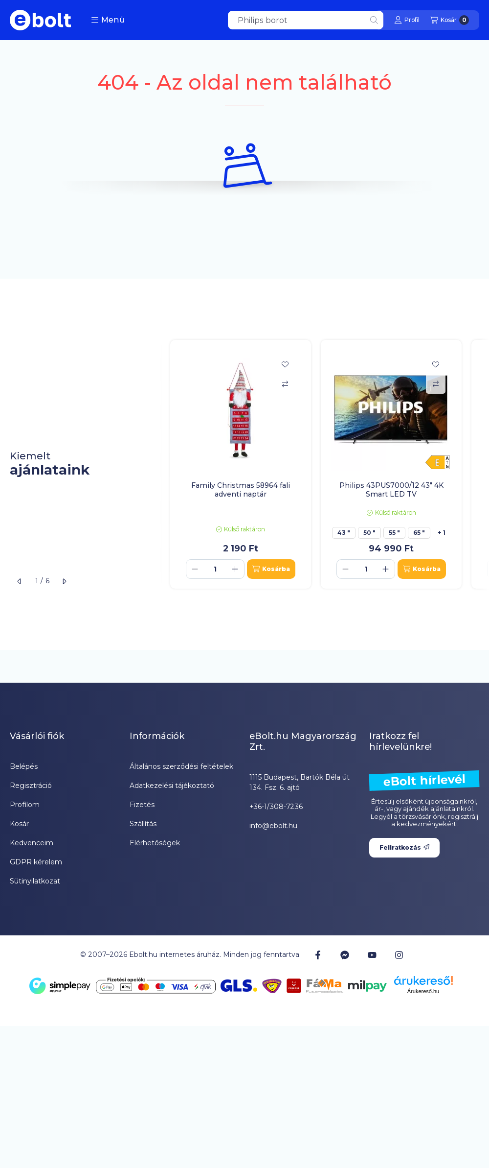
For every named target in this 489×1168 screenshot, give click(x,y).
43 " (343, 532)
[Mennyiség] (215, 569)
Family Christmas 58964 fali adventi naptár (240, 490)
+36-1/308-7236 (276, 806)
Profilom (25, 804)
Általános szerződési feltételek (181, 766)
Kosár (19, 823)
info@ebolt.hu (273, 825)
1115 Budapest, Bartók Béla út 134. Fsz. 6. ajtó (299, 782)
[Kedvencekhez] (285, 364)
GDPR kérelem (36, 862)
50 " (369, 532)
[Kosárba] (271, 569)
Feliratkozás (404, 847)
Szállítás (143, 823)
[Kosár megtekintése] (449, 20)
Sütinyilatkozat (35, 881)
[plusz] (235, 569)
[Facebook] (318, 955)
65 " (419, 532)
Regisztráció (31, 785)
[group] (324, 464)
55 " (394, 532)
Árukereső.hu (423, 991)
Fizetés (142, 804)
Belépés (24, 766)
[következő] (64, 581)
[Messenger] (345, 955)
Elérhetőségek (155, 842)
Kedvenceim (31, 842)
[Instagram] (399, 955)
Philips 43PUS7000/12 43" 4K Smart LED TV (391, 490)
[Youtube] (372, 955)
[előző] (19, 581)
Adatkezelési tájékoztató (172, 785)
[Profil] (407, 20)
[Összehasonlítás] (285, 384)
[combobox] (305, 20)
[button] (108, 20)
